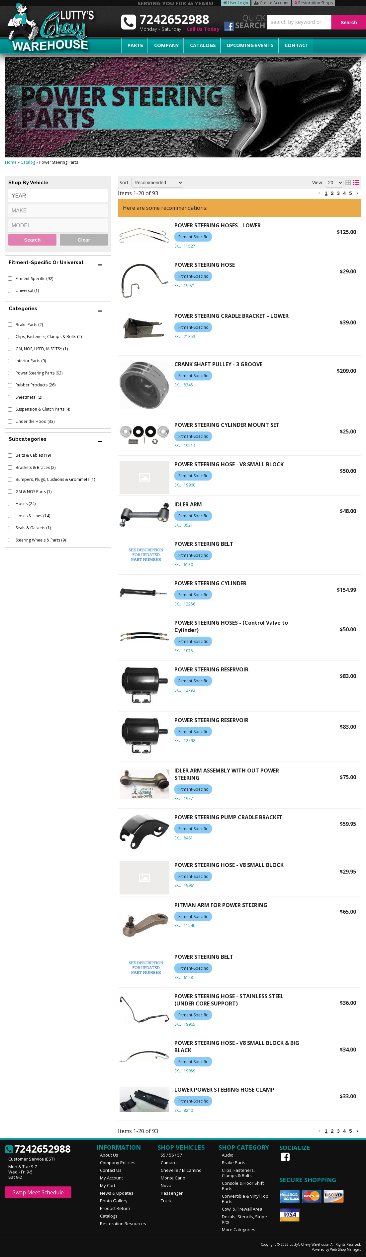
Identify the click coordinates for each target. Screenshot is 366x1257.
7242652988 (38, 1149)
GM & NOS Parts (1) (33, 491)
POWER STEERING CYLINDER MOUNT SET (227, 425)
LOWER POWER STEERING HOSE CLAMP (224, 1089)
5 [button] (350, 193)
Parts (133, 45)
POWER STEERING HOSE (204, 264)
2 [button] (332, 193)
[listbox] (58, 195)
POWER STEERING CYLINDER (210, 583)
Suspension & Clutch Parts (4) (43, 409)
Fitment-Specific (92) (34, 278)
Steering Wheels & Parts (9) (41, 540)
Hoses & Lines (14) (33, 516)
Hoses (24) (26, 503)
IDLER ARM (188, 504)
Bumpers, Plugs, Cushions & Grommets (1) (55, 479)
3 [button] (338, 193)
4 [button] (344, 193)
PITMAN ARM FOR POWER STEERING (220, 905)
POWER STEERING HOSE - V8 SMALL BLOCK (229, 464)
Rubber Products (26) (35, 385)
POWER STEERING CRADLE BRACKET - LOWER (231, 315)
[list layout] (356, 183)
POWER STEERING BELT (203, 543)
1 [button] (326, 193)
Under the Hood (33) (35, 421)
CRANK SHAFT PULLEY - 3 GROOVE (218, 364)
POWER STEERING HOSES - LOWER (217, 225)
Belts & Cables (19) (33, 455)
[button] (316, 22)
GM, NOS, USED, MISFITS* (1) (42, 349)
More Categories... (240, 1229)
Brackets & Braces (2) (35, 467)
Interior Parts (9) (31, 361)
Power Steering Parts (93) (39, 373)
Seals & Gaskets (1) (33, 528)
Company (160, 45)
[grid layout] (348, 183)
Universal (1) (27, 290)
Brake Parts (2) (29, 324)
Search (32, 240)
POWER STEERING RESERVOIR (211, 669)
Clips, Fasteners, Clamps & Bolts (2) (49, 336)
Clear (84, 240)
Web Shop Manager (345, 1249)
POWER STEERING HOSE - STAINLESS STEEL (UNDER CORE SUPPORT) (229, 1000)
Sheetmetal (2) (29, 397)
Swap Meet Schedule (38, 1192)
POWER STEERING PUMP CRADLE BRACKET (228, 817)
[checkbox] (10, 278)
